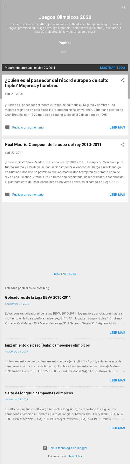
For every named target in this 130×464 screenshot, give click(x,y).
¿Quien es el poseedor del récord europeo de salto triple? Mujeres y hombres (57, 83)
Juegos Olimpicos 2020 (65, 17)
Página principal (52, 52)
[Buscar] (124, 8)
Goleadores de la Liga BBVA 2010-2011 (38, 297)
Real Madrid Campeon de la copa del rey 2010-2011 (53, 144)
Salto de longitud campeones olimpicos (39, 393)
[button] (122, 81)
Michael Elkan (75, 456)
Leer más (117, 127)
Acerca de (83, 52)
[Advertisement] (65, 234)
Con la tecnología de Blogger (65, 448)
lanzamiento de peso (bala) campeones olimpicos (47, 345)
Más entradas (65, 274)
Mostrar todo (112, 68)
